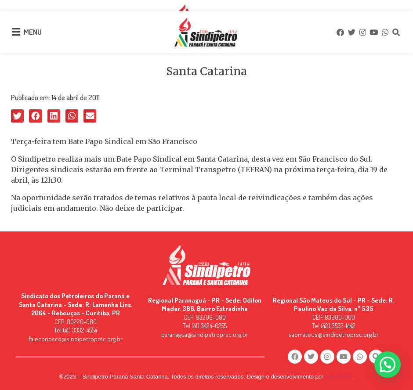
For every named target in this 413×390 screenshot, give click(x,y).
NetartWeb (338, 376)
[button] (17, 115)
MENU (33, 31)
